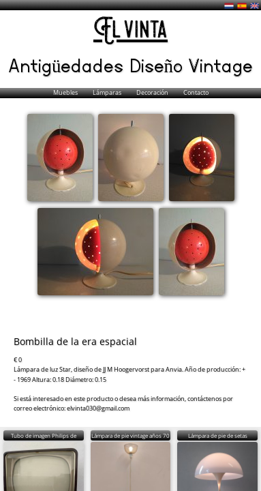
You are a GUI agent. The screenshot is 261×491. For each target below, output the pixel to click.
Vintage (220, 65)
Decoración (153, 92)
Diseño (158, 65)
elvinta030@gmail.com (98, 408)
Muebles (66, 92)
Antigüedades (68, 65)
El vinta (130, 31)
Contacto (196, 92)
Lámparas (108, 92)
